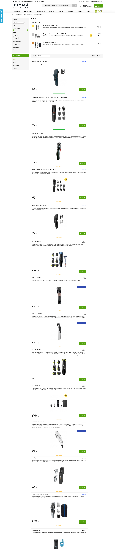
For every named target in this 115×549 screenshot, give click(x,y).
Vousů (14, 62)
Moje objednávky (40, 518)
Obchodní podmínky (18, 523)
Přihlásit (84, 6)
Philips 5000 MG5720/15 (87, 242)
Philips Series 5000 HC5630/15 (51, 42)
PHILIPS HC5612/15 (61, 242)
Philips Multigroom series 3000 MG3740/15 (54, 34)
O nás (15, 528)
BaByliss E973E (36, 314)
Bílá (16, 35)
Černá (17, 38)
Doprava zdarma (49, 142)
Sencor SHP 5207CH (61, 314)
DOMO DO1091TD (85, 205)
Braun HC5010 (60, 205)
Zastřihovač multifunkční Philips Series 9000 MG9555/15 (38, 351)
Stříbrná (17, 37)
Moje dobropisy (39, 520)
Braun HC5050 (36, 169)
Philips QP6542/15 (61, 458)
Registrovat (89, 6)
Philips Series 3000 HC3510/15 (51, 25)
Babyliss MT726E (61, 133)
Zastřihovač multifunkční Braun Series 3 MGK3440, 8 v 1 (63, 387)
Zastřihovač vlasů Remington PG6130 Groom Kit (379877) (85, 423)
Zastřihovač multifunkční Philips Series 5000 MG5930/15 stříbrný (86, 315)
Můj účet (38, 515)
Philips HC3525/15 (37, 278)
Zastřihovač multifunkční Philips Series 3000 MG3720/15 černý (62, 63)
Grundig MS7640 (84, 278)
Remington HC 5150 (85, 169)
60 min (17, 50)
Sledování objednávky (85, 1)
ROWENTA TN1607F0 (62, 169)
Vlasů (14, 59)
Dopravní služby (17, 520)
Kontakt (16, 518)
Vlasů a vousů (16, 65)
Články (15, 530)
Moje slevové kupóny (41, 528)
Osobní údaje (39, 525)
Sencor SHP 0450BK (37, 242)
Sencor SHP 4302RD (85, 61)
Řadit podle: (34, 55)
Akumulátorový (18, 44)
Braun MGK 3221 (84, 133)
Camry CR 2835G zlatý (62, 278)
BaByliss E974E (36, 133)
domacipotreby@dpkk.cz (66, 532)
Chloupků (15, 68)
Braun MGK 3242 (84, 97)
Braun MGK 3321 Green (86, 350)
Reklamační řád (17, 525)
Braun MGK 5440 (36, 386)
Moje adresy (39, 523)
